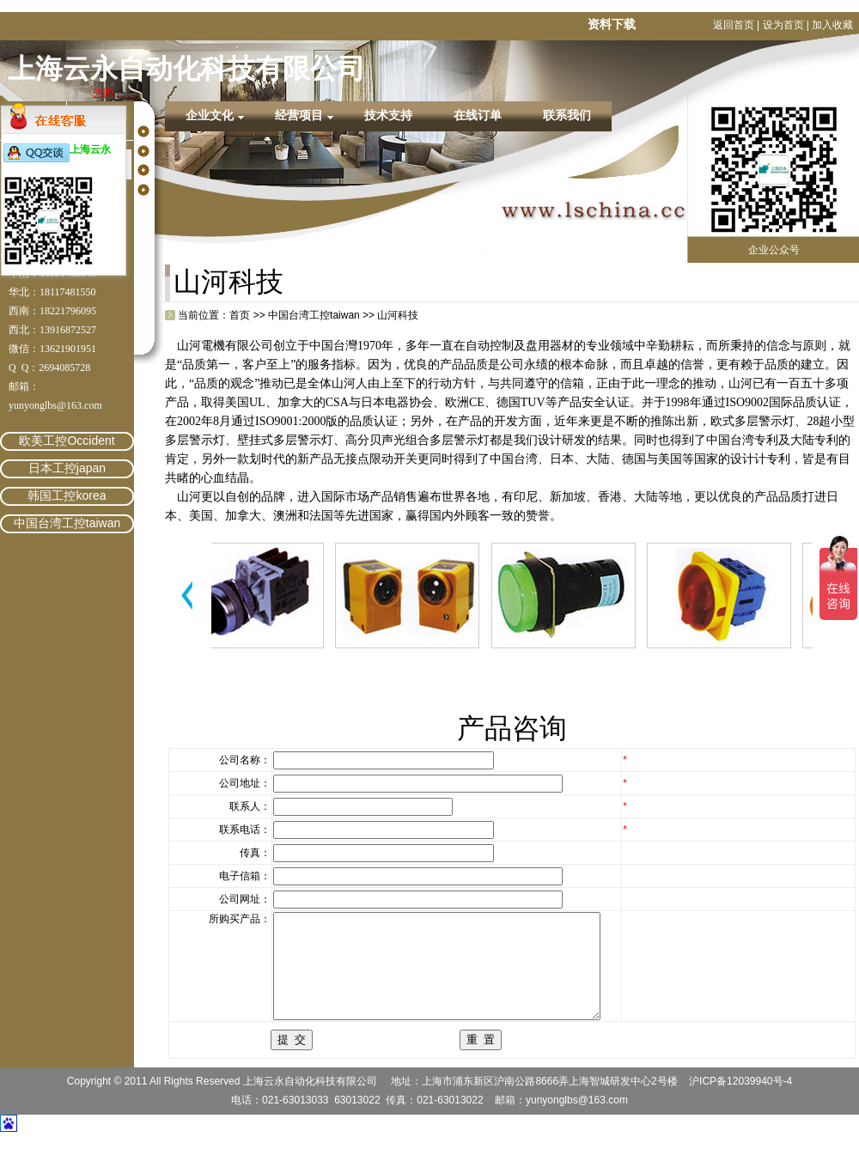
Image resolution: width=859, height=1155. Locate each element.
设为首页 (783, 25)
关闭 (103, 93)
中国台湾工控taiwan (67, 523)
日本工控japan (67, 468)
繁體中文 (345, 281)
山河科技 (397, 315)
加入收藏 (832, 25)
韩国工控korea (66, 495)
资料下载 (612, 24)
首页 (239, 315)
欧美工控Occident (66, 440)
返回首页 (733, 25)
